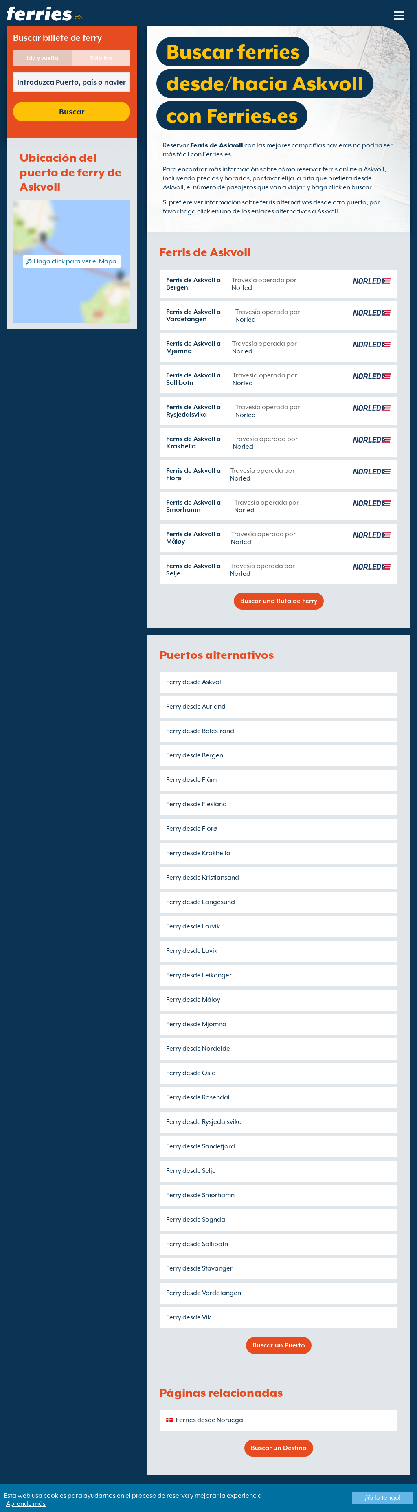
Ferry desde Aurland (196, 706)
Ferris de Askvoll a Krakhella (193, 442)
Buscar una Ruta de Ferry (278, 601)
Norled (242, 288)
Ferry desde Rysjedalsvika (204, 1122)
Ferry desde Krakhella (198, 853)
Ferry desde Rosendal (198, 1097)
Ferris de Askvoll (216, 145)
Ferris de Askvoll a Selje (193, 569)
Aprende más (26, 1504)
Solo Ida (101, 58)
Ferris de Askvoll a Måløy (193, 538)
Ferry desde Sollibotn (197, 1244)
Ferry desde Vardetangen (203, 1293)
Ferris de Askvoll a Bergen (193, 284)
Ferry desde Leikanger (199, 975)
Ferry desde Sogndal (196, 1219)
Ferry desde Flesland (196, 804)
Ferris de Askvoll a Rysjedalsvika (193, 411)
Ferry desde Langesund (200, 902)
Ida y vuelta (42, 58)
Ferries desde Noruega (209, 1420)
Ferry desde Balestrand (200, 731)
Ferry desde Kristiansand (202, 877)
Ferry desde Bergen (194, 755)
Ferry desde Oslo (191, 1073)
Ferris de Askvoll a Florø (193, 474)
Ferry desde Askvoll (194, 682)
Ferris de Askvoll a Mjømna (193, 347)
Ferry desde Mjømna (196, 1024)
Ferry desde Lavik (191, 951)
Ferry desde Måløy (193, 999)
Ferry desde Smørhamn (200, 1195)
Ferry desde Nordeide (198, 1048)
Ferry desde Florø (191, 828)
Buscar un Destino (279, 1448)
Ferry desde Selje (191, 1170)
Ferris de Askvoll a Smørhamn (193, 506)
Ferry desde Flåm (191, 779)
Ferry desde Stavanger (199, 1268)
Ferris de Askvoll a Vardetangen (193, 315)
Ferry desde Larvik (193, 926)
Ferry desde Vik (188, 1317)
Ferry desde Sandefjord (200, 1146)
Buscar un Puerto (278, 1345)
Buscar (71, 111)
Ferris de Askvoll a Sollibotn (193, 379)
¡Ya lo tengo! (382, 1497)
